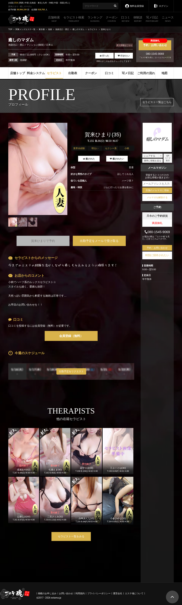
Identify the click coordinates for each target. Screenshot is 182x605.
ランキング (95, 19)
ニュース (168, 19)
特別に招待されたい (157, 255)
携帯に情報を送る (152, 160)
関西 (21, 3)
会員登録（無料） (71, 336)
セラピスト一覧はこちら (157, 102)
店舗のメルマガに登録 (157, 190)
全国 (11, 3)
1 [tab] (38, 229)
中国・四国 (59, 3)
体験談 (137, 19)
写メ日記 (152, 19)
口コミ (125, 19)
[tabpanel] (37, 169)
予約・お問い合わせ (155, 43)
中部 (27, 3)
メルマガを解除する (157, 197)
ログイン (161, 3)
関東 (16, 3)
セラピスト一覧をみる (71, 536)
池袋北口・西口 (16, 44)
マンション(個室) (35, 44)
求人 (67, 3)
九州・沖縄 (48, 3)
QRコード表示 (168, 158)
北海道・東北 (36, 3)
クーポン (112, 19)
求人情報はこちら (124, 45)
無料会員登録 (134, 3)
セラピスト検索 (73, 19)
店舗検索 (54, 19)
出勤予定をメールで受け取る (99, 241)
